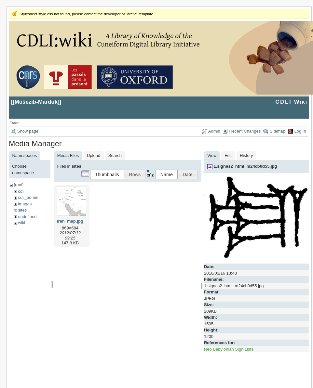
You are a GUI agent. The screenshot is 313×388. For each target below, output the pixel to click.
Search (115, 155)
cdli (21, 191)
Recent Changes (245, 131)
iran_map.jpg (70, 221)
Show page (27, 131)
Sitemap (277, 131)
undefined (27, 216)
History (246, 155)
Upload (93, 155)
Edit (228, 155)
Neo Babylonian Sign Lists (228, 349)
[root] (18, 184)
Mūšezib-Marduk (36, 102)
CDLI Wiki (291, 102)
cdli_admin (28, 197)
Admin (214, 131)
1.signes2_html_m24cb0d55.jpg (245, 166)
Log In (300, 131)
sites (22, 210)
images (25, 203)
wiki (21, 222)
